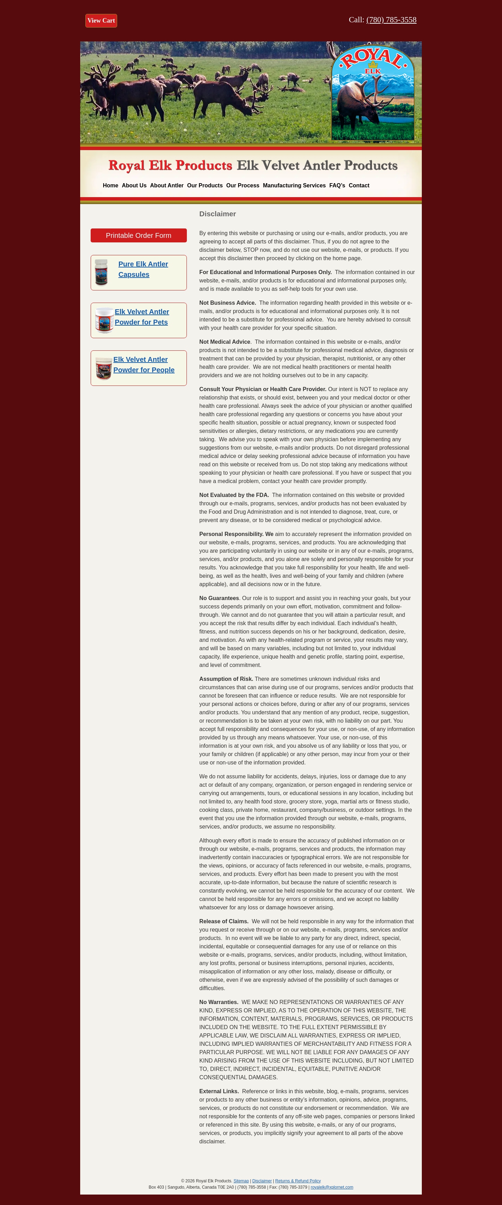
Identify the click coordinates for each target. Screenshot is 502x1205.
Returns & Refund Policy (298, 1181)
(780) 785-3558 (391, 19)
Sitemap (241, 1181)
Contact (359, 185)
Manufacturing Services (294, 185)
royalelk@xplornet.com (332, 1187)
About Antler (167, 185)
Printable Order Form (139, 235)
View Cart (101, 20)
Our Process (242, 185)
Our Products (205, 185)
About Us (134, 185)
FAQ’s (337, 185)
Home (110, 185)
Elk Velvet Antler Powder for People (144, 365)
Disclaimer (262, 1181)
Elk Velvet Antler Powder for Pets (142, 317)
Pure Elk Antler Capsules (143, 269)
